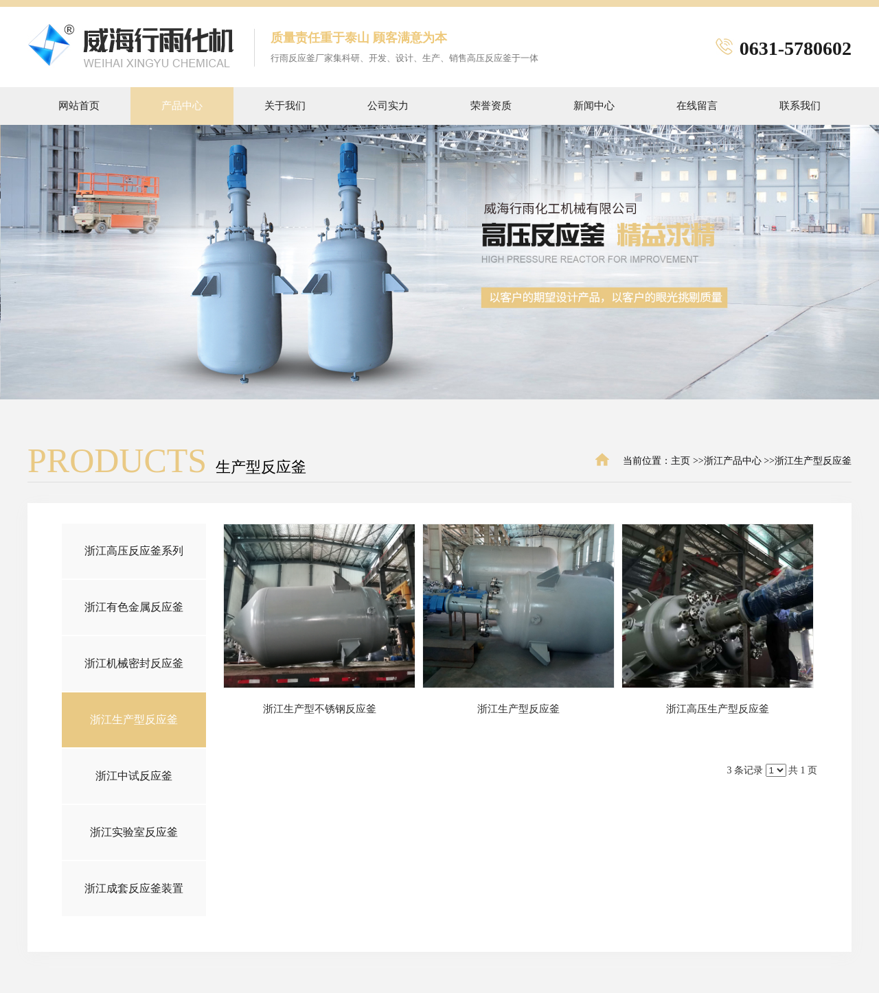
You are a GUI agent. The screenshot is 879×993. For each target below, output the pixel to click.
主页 (680, 461)
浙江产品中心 (733, 461)
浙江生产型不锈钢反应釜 (319, 708)
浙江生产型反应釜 (813, 461)
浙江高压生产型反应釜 (717, 708)
